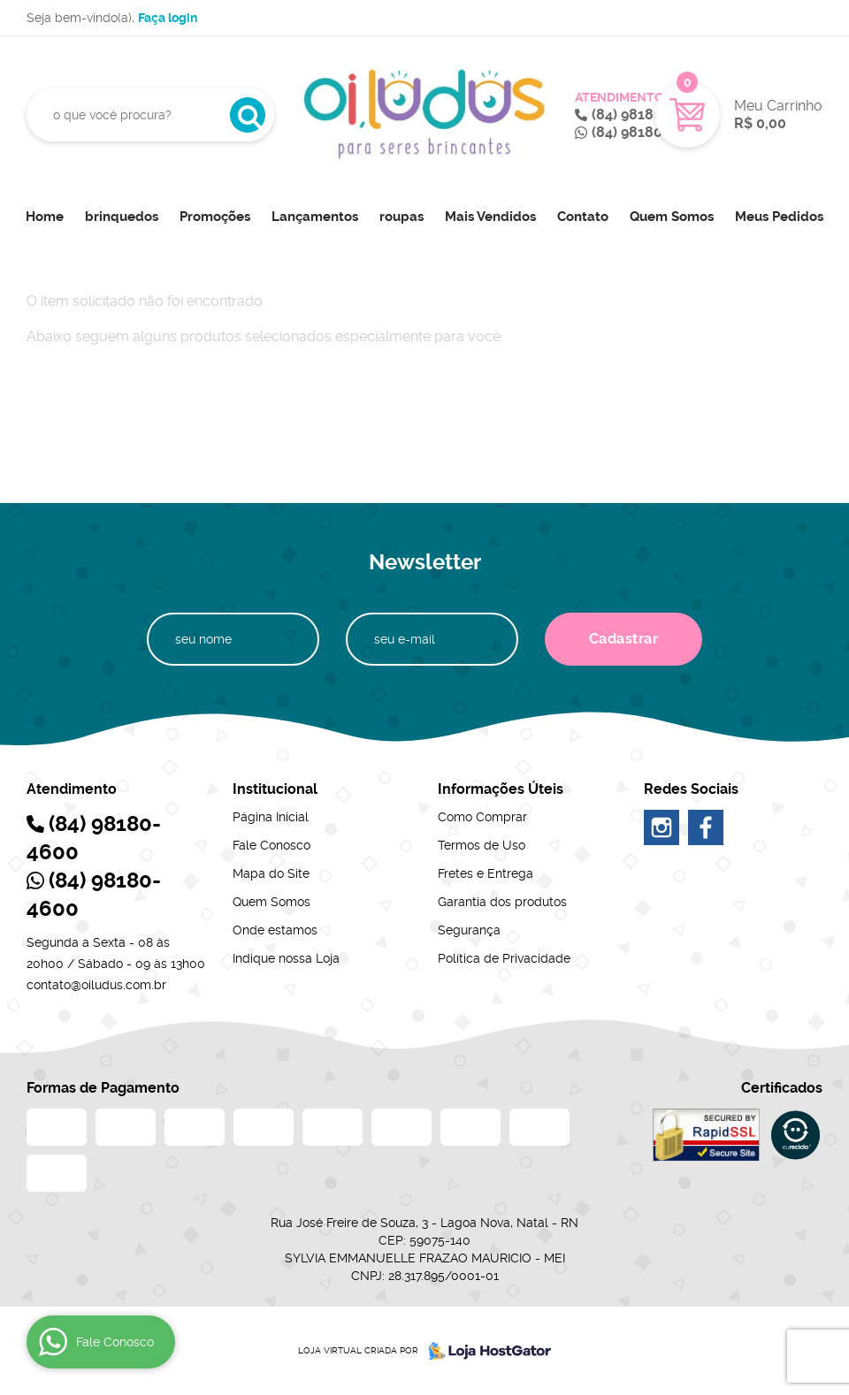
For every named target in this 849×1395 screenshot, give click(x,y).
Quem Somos (672, 217)
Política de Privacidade (504, 958)
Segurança (469, 930)
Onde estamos (275, 930)
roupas (401, 217)
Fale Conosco (271, 845)
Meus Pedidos (779, 217)
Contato (582, 217)
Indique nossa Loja (286, 958)
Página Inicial (271, 817)
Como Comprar (482, 817)
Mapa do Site (271, 873)
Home (45, 217)
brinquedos (121, 217)
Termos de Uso (481, 845)
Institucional (275, 789)
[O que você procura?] (247, 115)
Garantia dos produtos (502, 902)
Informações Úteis (500, 789)
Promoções (215, 217)
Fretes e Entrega (485, 873)
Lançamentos (315, 217)
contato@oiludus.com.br (96, 985)
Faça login (167, 18)
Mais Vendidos (490, 217)
